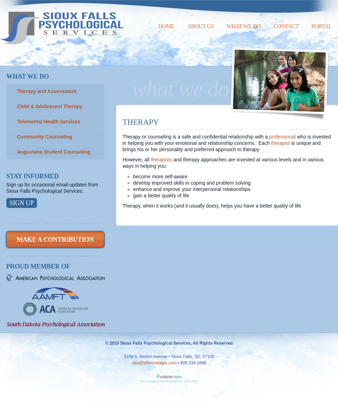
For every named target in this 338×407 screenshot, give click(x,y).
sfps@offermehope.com (154, 362)
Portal (321, 26)
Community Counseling (44, 137)
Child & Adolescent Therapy (49, 106)
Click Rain (191, 381)
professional (282, 137)
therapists (161, 159)
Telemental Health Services (48, 121)
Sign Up (22, 202)
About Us (200, 26)
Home (166, 26)
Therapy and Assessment (46, 91)
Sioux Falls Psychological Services (61, 22)
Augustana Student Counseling (53, 152)
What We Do (243, 26)
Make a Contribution (55, 239)
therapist (281, 143)
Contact (286, 26)
